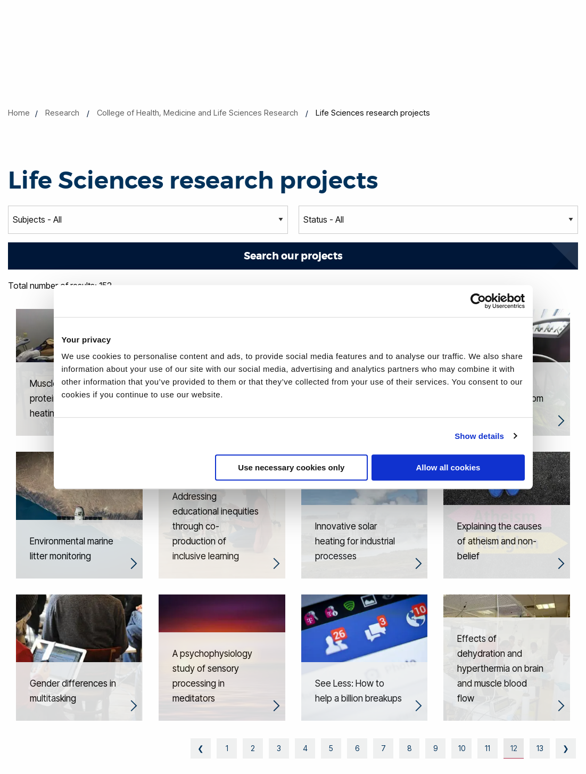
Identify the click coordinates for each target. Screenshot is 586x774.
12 (513, 748)
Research (62, 113)
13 (540, 748)
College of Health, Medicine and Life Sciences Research (197, 113)
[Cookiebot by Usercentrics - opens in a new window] (478, 301)
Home (19, 113)
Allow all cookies (448, 467)
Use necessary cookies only (291, 467)
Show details (479, 436)
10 (461, 748)
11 (487, 748)
